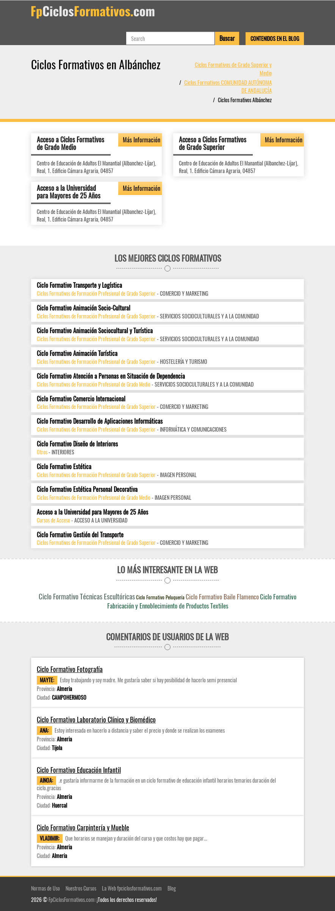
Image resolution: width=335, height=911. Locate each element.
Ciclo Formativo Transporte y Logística (79, 285)
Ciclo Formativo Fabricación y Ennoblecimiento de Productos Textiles (202, 601)
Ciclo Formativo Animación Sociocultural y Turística (95, 330)
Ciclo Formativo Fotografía (70, 669)
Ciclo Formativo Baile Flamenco (222, 596)
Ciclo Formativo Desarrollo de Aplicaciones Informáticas (100, 421)
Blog (172, 888)
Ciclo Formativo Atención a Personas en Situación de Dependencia (111, 376)
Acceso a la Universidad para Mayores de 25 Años (68, 191)
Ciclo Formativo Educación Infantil (79, 770)
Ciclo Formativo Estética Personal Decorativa (87, 489)
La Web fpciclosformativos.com (132, 888)
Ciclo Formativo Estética (64, 466)
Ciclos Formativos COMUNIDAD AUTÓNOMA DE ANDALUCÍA (228, 86)
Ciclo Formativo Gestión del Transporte (80, 534)
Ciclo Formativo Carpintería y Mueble (83, 827)
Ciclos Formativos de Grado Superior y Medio (233, 68)
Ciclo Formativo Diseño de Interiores (77, 444)
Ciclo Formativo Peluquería (160, 597)
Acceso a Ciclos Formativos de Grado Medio (70, 143)
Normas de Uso (45, 888)
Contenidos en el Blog (274, 38)
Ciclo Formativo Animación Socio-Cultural (83, 308)
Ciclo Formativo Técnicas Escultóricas (87, 596)
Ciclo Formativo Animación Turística (77, 353)
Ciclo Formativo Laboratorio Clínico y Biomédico (96, 719)
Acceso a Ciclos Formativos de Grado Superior (212, 143)
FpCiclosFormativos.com (71, 899)
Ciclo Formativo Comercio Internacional (81, 399)
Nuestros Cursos (81, 888)
